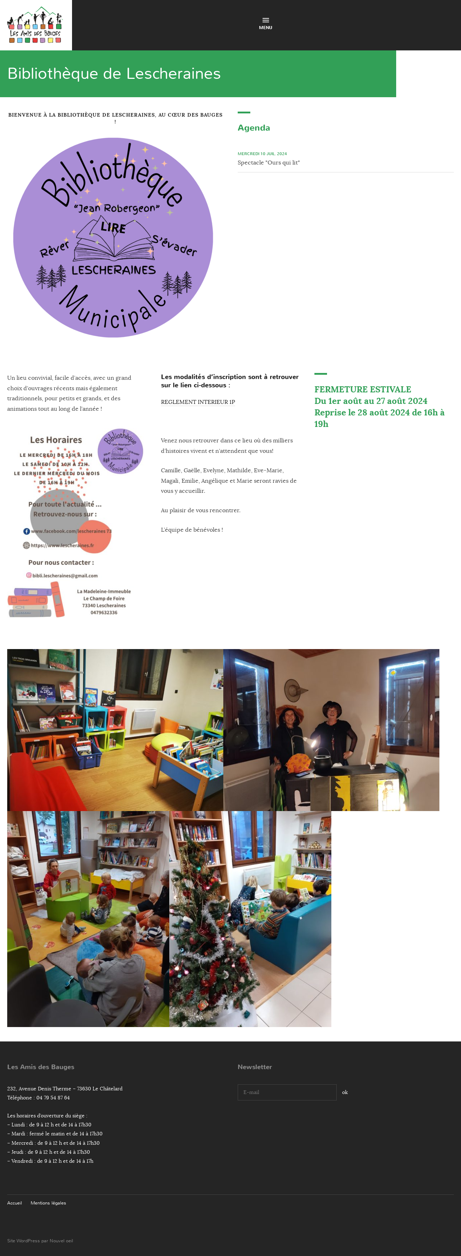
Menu (265, 24)
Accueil (14, 1203)
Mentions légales (48, 1203)
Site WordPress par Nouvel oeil (40, 1241)
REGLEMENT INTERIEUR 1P (198, 402)
